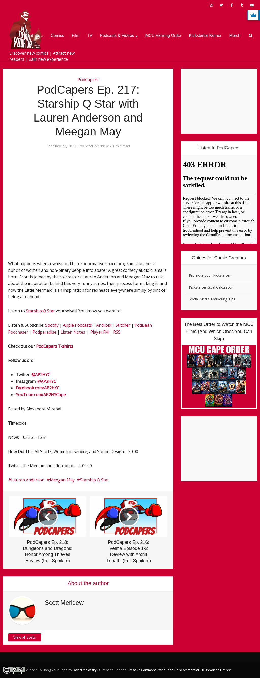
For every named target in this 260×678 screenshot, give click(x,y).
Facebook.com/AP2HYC (37, 388)
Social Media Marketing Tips (212, 299)
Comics (57, 35)
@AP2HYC (40, 375)
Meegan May (62, 480)
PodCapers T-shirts (54, 346)
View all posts (24, 637)
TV (89, 35)
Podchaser (18, 332)
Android (103, 325)
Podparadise (44, 332)
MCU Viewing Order (163, 35)
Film (75, 35)
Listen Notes (73, 332)
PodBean (143, 325)
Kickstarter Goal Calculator (211, 287)
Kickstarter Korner (205, 35)
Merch (234, 35)
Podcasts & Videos (117, 35)
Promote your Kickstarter (210, 275)
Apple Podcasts (77, 325)
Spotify (52, 325)
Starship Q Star (40, 311)
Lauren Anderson (27, 480)
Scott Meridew (97, 146)
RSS (116, 332)
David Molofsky (85, 670)
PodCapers (88, 79)
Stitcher (123, 325)
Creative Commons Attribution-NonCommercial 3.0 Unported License (179, 670)
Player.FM (99, 332)
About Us (31, 35)
